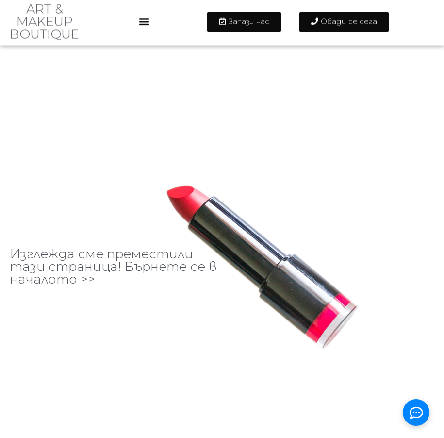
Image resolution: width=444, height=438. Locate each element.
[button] (144, 18)
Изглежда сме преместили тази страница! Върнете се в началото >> (113, 266)
